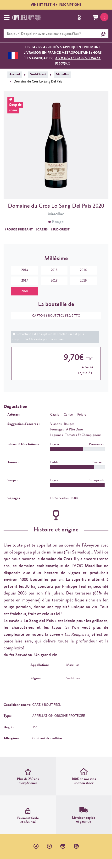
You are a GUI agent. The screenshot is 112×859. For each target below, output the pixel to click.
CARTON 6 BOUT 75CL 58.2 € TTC (53, 316)
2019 (83, 280)
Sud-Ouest (38, 74)
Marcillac (62, 74)
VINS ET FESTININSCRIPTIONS (56, 5)
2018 (54, 280)
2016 (83, 270)
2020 (24, 291)
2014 (24, 270)
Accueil (14, 74)
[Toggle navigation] (7, 17)
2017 (24, 280)
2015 (54, 270)
